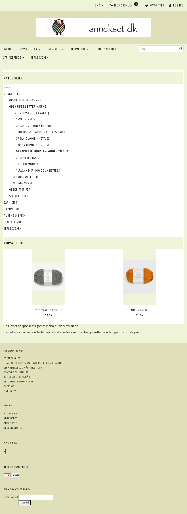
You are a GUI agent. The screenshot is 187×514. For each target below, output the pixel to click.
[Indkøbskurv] (124, 5)
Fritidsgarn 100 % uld (48, 310)
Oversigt (9, 386)
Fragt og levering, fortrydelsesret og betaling (33, 363)
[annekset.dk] (93, 26)
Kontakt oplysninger (17, 372)
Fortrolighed (12, 358)
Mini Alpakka (139, 310)
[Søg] (181, 49)
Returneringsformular (19, 381)
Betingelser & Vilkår (17, 376)
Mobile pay (10, 390)
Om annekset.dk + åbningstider (23, 367)
